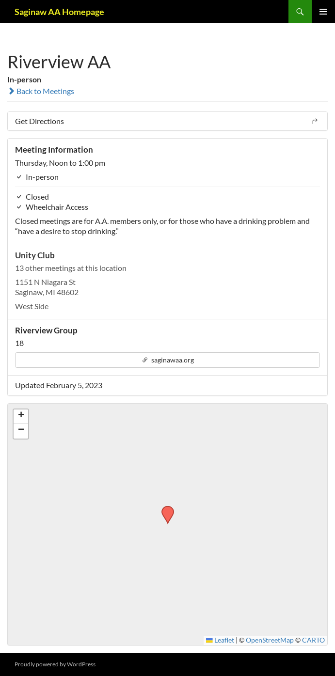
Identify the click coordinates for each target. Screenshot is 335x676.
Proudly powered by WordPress (55, 664)
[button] (164, 509)
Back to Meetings (40, 90)
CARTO (313, 640)
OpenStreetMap (270, 640)
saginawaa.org (168, 360)
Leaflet (220, 640)
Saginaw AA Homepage (59, 11)
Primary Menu (323, 11)
